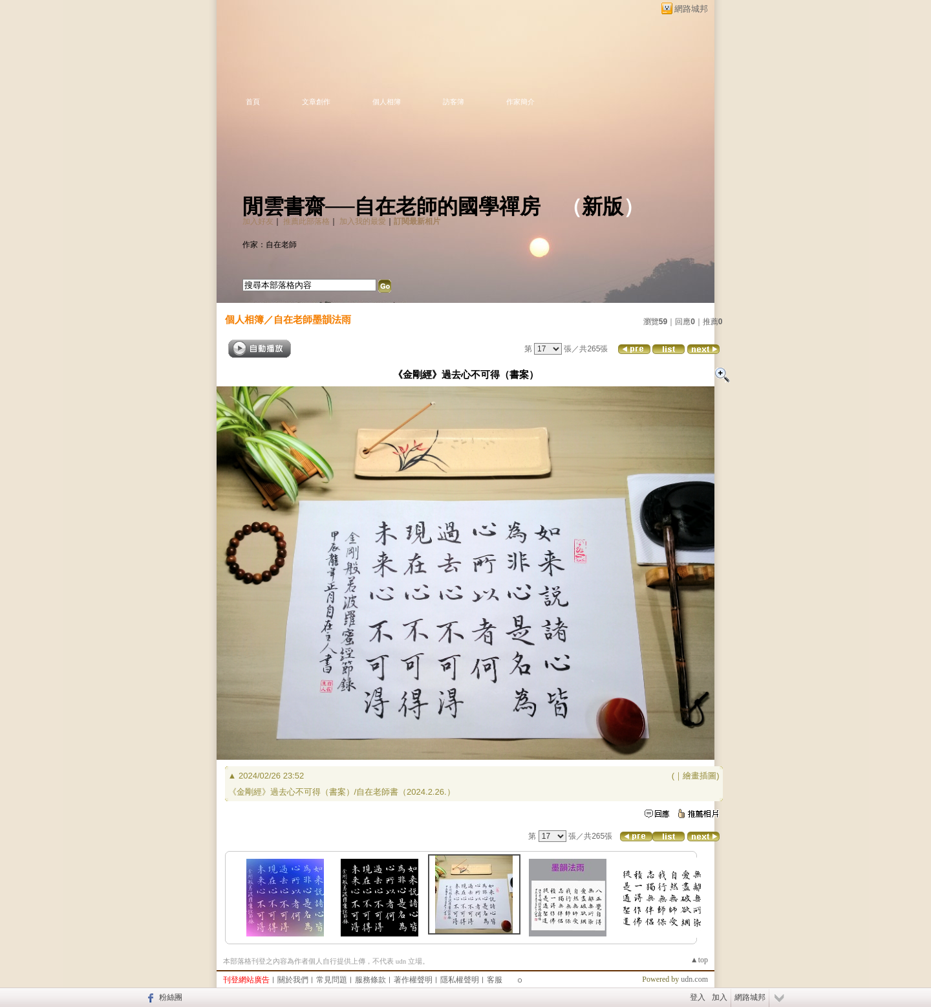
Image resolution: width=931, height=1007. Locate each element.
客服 (494, 979)
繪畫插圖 (699, 775)
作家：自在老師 (269, 244)
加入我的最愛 (362, 221)
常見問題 (331, 979)
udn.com (694, 979)
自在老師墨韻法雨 (312, 319)
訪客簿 (453, 101)
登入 (697, 997)
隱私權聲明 (459, 979)
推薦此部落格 (306, 221)
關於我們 (292, 979)
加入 (719, 997)
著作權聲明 (413, 979)
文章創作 (316, 101)
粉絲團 (170, 997)
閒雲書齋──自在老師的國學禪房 (391, 206)
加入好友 (257, 221)
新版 (602, 206)
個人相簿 (386, 101)
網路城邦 (691, 9)
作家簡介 (520, 101)
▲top (699, 959)
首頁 (253, 101)
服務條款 (370, 979)
